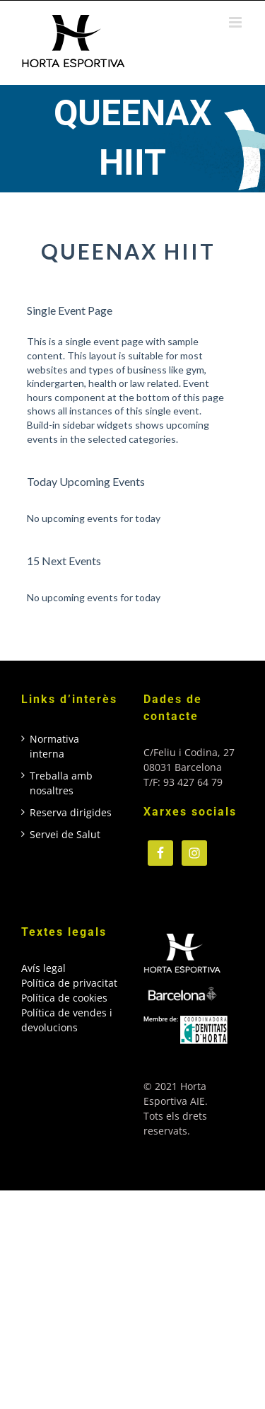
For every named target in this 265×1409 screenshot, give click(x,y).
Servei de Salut (65, 834)
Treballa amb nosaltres (61, 783)
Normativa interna (54, 746)
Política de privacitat (69, 983)
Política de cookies (64, 997)
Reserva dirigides (71, 812)
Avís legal (43, 968)
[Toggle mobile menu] (236, 22)
